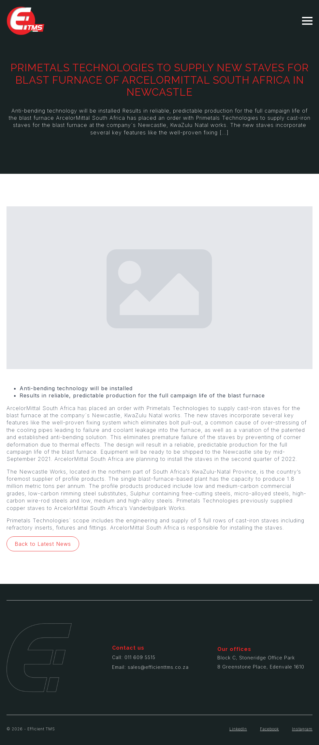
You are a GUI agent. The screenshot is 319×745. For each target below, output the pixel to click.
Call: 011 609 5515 (133, 657)
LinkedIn (238, 728)
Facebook (269, 728)
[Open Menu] (307, 21)
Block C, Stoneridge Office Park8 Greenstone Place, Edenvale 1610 (260, 662)
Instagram (302, 728)
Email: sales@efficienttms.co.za (150, 667)
